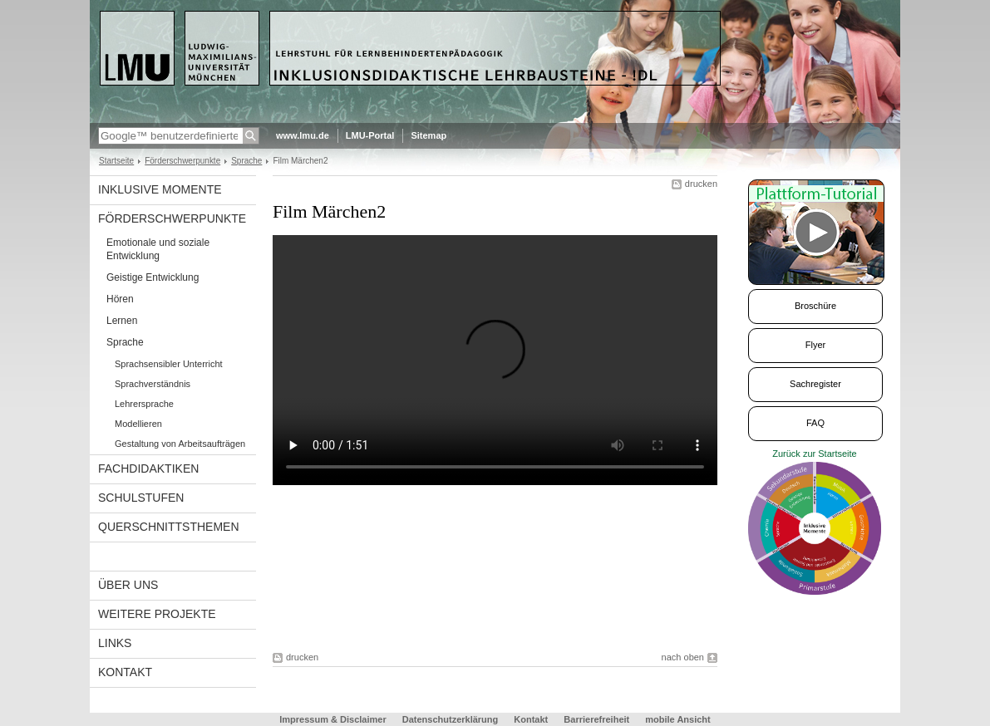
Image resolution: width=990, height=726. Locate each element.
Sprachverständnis (152, 384)
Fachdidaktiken (148, 468)
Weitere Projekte (157, 614)
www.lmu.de (302, 135)
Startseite (116, 160)
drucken (701, 184)
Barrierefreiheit (598, 719)
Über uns (128, 584)
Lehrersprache (144, 404)
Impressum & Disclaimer (332, 719)
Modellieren (138, 424)
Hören (120, 299)
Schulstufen (141, 497)
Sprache (246, 160)
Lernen (121, 320)
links (114, 643)
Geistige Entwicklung (152, 277)
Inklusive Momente (160, 189)
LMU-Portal (370, 135)
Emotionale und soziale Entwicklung (157, 249)
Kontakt (125, 672)
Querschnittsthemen (168, 526)
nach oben (683, 657)
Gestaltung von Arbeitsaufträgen (180, 444)
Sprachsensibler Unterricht (169, 364)
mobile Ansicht (677, 719)
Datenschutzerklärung (450, 719)
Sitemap (428, 135)
